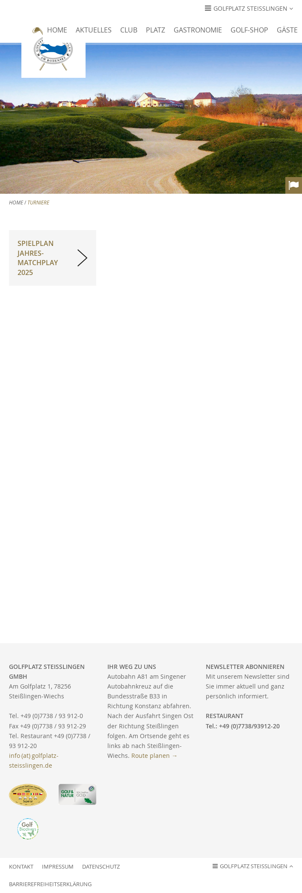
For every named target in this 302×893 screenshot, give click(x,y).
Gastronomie (198, 30)
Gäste (287, 30)
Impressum (58, 866)
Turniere (38, 202)
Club (128, 30)
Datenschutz (101, 866)
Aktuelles (94, 30)
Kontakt (21, 866)
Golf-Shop (249, 30)
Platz (155, 30)
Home (57, 30)
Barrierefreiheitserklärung (50, 884)
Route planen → (154, 755)
